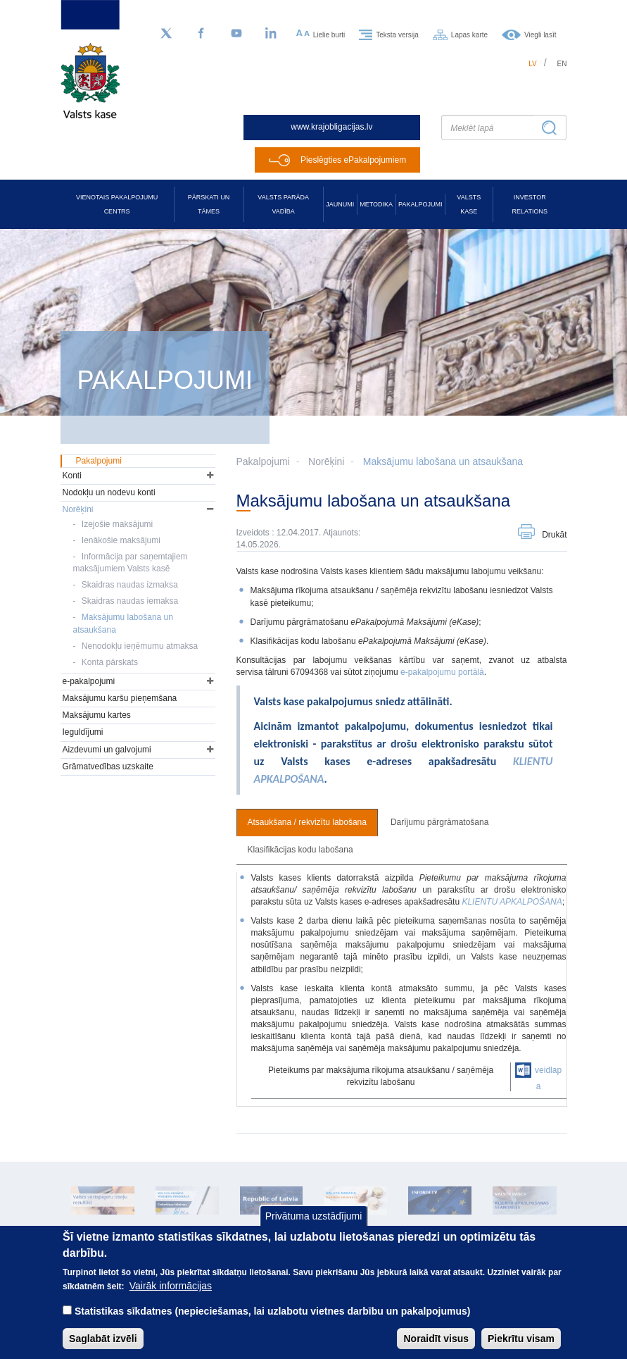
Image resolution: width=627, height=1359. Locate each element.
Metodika (376, 204)
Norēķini (326, 461)
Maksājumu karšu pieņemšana (120, 698)
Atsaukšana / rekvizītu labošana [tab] (307, 822)
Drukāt (554, 535)
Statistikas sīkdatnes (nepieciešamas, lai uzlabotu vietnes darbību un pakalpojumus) (273, 1323)
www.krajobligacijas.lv (331, 127)
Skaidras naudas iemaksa (130, 601)
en (562, 64)
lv (532, 64)
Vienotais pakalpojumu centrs (117, 204)
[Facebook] (201, 33)
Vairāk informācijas (170, 1297)
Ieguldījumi (83, 732)
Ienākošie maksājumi (121, 540)
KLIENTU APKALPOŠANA (512, 902)
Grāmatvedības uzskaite (108, 766)
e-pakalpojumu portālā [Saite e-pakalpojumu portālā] (442, 672)
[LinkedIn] (272, 33)
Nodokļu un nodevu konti (109, 492)
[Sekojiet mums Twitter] (166, 33)
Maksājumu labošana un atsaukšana (443, 461)
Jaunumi (340, 204)
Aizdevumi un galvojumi (107, 750)
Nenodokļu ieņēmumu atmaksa (140, 646)
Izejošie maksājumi (117, 524)
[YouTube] (236, 33)
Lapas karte (469, 34)
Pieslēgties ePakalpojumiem (353, 160)
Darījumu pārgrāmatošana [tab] (439, 822)
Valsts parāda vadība (283, 204)
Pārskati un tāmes (208, 204)
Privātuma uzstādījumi (313, 1228)
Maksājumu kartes (97, 715)
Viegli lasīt (540, 34)
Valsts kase (469, 204)
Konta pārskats (110, 662)
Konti (72, 475)
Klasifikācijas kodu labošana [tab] (300, 850)
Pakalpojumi (420, 204)
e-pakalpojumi (89, 681)
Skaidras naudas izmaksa (130, 585)
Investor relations (529, 204)
